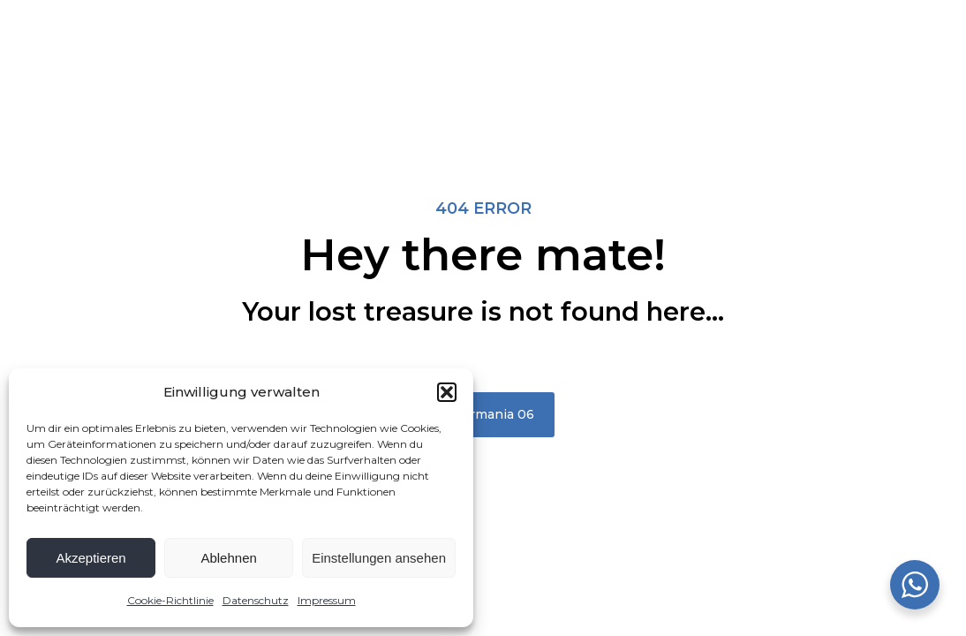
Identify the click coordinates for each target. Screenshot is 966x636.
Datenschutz (256, 600)
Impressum (327, 600)
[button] (447, 392)
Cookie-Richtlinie (170, 600)
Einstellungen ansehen (379, 557)
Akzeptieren (90, 557)
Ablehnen (228, 557)
